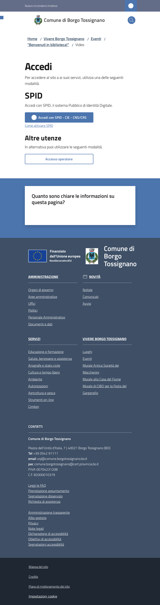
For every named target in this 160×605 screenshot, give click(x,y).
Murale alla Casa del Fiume (102, 379)
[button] (131, 20)
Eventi (96, 39)
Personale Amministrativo (46, 317)
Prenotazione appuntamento (48, 490)
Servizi (34, 338)
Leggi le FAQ (37, 485)
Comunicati (91, 296)
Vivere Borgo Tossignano (64, 39)
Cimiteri (33, 406)
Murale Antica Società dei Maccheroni (101, 369)
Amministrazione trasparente (49, 512)
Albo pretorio (37, 517)
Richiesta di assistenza (44, 501)
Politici (32, 310)
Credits (33, 576)
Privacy (33, 523)
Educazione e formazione (46, 351)
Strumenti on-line (41, 399)
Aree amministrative (42, 296)
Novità (94, 276)
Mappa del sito (38, 566)
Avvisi (87, 303)
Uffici (31, 303)
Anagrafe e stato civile (44, 365)
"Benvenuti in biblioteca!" (48, 45)
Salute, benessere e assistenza (50, 358)
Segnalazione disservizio (45, 496)
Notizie (88, 289)
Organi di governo (40, 289)
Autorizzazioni (38, 386)
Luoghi (87, 351)
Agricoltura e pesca (41, 392)
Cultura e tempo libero (44, 372)
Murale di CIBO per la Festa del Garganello (105, 389)
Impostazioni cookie (43, 596)
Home (32, 39)
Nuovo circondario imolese (41, 5)
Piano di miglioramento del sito (49, 586)
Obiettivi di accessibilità (44, 539)
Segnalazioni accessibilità (46, 544)
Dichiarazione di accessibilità (48, 533)
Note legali (36, 528)
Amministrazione (43, 276)
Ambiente (35, 379)
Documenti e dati (40, 324)
